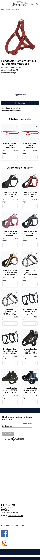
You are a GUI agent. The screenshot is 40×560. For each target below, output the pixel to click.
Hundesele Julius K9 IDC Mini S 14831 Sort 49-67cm (30, 351)
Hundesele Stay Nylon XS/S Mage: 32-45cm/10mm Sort (30, 312)
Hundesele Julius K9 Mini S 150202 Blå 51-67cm (30, 390)
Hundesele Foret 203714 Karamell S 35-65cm (10, 273)
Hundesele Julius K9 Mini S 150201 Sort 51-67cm (10, 390)
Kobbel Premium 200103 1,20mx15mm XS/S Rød (10, 146)
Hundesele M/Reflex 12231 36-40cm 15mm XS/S (30, 273)
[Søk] (19, 10)
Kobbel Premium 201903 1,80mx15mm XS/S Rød (30, 146)
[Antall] (20, 87)
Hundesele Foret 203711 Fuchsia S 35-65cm (10, 233)
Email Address (7, 426)
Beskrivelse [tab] (20, 103)
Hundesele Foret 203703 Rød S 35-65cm (30, 194)
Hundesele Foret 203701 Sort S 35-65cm (10, 194)
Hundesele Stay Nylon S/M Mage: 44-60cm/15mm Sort (10, 351)
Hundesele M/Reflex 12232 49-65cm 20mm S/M (10, 312)
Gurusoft (20, 556)
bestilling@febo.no (15, 515)
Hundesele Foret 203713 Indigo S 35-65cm (30, 233)
